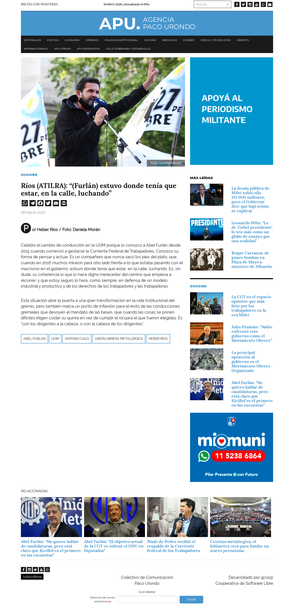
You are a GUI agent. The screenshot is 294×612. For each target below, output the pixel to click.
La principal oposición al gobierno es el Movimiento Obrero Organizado (250, 361)
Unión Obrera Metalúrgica (119, 339)
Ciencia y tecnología (216, 40)
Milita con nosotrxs (39, 4)
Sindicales (169, 40)
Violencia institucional (121, 40)
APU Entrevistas (88, 48)
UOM (55, 339)
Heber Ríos (158, 339)
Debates (243, 40)
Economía (72, 40)
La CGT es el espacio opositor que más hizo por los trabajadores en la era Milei (251, 305)
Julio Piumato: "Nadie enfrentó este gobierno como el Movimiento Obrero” (251, 333)
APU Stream (62, 48)
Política (53, 40)
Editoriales (32, 40)
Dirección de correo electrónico (102, 599)
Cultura (150, 40)
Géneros (92, 40)
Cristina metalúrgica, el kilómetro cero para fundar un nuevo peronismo (239, 546)
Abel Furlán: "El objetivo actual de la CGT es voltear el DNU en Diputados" (114, 546)
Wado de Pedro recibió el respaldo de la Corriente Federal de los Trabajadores (173, 546)
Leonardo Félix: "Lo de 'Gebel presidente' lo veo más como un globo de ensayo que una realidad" (251, 232)
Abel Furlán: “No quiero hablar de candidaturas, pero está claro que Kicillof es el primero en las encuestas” (251, 394)
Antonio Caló (77, 339)
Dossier (188, 40)
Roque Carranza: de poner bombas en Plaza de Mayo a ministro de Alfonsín (251, 259)
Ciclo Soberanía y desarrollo (128, 48)
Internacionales (36, 48)
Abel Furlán (34, 339)
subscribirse (32, 577)
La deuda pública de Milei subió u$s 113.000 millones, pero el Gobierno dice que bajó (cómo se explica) (250, 199)
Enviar (191, 599)
